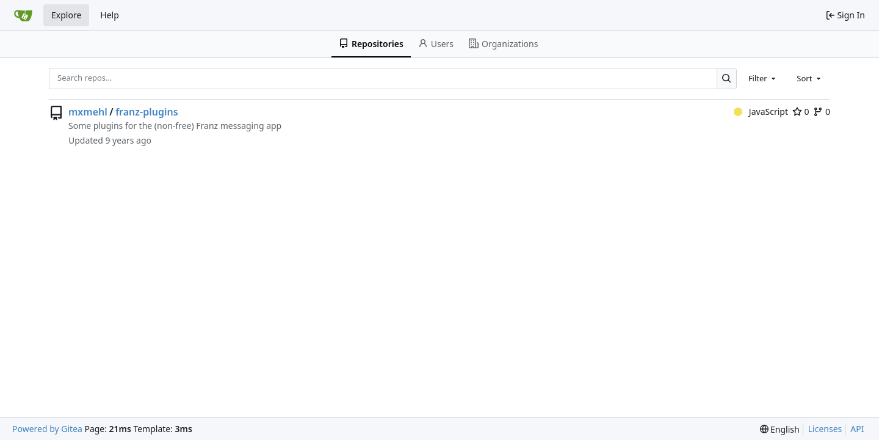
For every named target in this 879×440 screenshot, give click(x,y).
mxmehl (87, 112)
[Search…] (727, 78)
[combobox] (763, 78)
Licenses (825, 429)
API (857, 429)
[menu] (780, 429)
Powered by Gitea (47, 429)
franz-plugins (146, 112)
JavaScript (761, 111)
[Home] (23, 15)
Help (109, 15)
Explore (66, 15)
